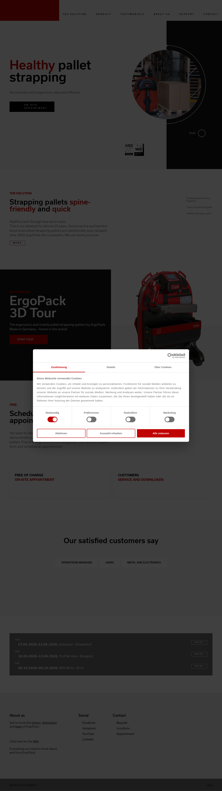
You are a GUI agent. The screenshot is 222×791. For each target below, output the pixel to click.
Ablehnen (61, 433)
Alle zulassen (161, 433)
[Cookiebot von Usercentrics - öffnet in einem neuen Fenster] (170, 355)
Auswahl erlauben (111, 433)
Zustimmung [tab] (59, 366)
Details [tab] (111, 366)
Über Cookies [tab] (163, 366)
